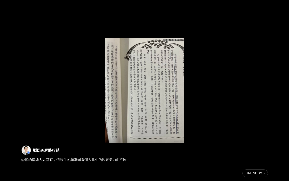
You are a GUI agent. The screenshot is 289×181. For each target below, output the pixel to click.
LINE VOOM (254, 173)
